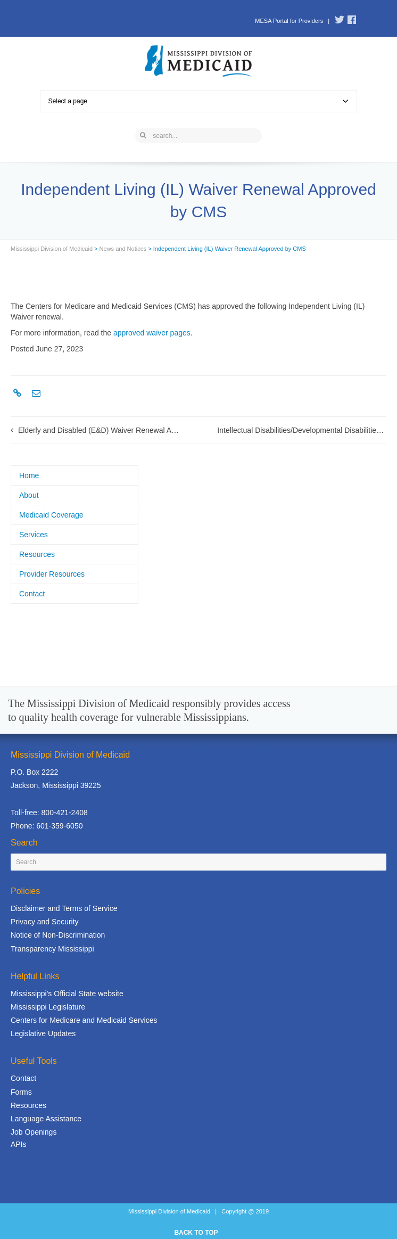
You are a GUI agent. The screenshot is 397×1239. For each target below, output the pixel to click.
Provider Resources (52, 574)
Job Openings (33, 1132)
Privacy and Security (45, 921)
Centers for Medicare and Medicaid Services (84, 1020)
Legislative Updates (43, 1033)
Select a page (198, 101)
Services (33, 534)
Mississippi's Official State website (67, 993)
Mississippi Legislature (48, 1007)
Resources (37, 554)
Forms (21, 1092)
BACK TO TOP (196, 1232)
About (29, 495)
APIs (19, 1144)
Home (29, 475)
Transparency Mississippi (52, 949)
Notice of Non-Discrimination (58, 935)
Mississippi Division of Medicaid (52, 248)
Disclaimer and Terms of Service (64, 908)
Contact (32, 593)
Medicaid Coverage (51, 515)
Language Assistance (46, 1118)
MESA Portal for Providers (289, 21)
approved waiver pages (152, 333)
